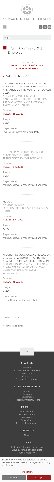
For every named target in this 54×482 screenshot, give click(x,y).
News (27, 435)
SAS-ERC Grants (27, 414)
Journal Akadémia (27, 452)
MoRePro (27, 417)
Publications (27, 397)
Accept (39, 477)
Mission (27, 367)
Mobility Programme (27, 423)
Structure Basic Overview (27, 370)
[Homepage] (27, 10)
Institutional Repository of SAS (27, 447)
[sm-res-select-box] (27, 37)
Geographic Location (27, 379)
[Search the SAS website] (40, 27)
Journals (27, 394)
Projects (27, 391)
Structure (27, 373)
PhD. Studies (27, 411)
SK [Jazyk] (49, 27)
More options (26, 471)
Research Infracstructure (27, 400)
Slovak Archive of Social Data (27, 450)
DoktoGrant (27, 420)
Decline (14, 477)
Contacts (27, 376)
